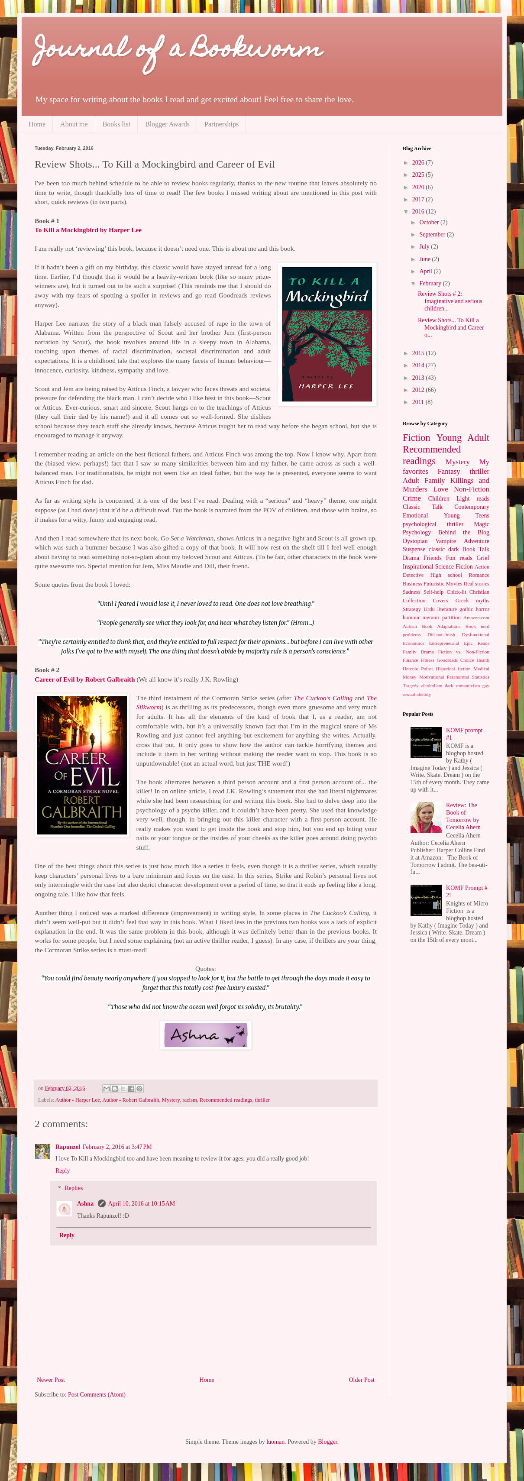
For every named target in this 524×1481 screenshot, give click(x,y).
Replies (74, 1188)
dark (453, 549)
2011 (419, 402)
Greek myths (472, 601)
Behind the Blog (463, 532)
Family (434, 480)
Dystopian (415, 541)
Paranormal (458, 676)
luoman (275, 1442)
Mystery (171, 1100)
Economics (413, 643)
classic (437, 549)
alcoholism (431, 685)
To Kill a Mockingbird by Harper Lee (89, 229)
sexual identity (417, 694)
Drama (411, 558)
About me (74, 124)
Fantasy (448, 471)
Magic (481, 524)
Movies (454, 584)
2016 (419, 211)
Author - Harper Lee (77, 1100)
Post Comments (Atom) (97, 1394)
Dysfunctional (475, 634)
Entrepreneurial (444, 643)
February (431, 283)
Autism (410, 626)
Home (37, 124)
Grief (482, 558)
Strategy (412, 609)
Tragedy (411, 685)
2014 (419, 365)
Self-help (433, 592)
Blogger (327, 1442)
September (432, 234)
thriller (262, 1100)
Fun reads (459, 558)
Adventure (476, 541)
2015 (419, 353)
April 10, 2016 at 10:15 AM (141, 1203)
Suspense (414, 549)
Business (412, 584)
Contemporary (471, 507)
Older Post (362, 1380)
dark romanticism (462, 685)
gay (485, 685)
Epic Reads (476, 643)
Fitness (427, 660)
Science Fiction (454, 566)
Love (440, 489)
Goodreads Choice (455, 660)
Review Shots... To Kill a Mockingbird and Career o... (451, 327)
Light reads (472, 498)
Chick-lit (456, 592)
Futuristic (434, 584)
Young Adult (462, 437)
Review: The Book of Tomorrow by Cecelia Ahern (463, 816)
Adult (411, 480)
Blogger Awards (167, 124)
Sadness (411, 592)
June (425, 259)
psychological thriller (433, 524)
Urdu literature (440, 609)
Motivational (431, 676)
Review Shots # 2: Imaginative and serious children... (450, 301)
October (429, 222)
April (426, 271)
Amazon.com (476, 617)
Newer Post (51, 1380)
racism (189, 1100)
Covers (440, 601)
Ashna (86, 1203)
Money (410, 676)
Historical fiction (453, 668)
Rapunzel (67, 1147)
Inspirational (418, 566)
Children (439, 498)
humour (411, 617)
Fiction (416, 437)
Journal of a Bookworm (178, 51)
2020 (419, 187)
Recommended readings (226, 1100)
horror (482, 609)
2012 (419, 390)
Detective (413, 575)
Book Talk (476, 549)
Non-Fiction (471, 489)
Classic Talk (423, 507)
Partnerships (221, 124)
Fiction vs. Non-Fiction (464, 651)
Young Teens (466, 515)
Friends (433, 558)
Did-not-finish (441, 634)
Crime (412, 498)
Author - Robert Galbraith (130, 1100)
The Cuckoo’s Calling (323, 698)
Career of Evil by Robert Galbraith (85, 679)
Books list (116, 124)
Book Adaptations (441, 626)
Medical (481, 668)
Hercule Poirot (418, 668)
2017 (419, 199)
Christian (479, 592)
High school (446, 575)
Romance (479, 575)
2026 (419, 162)
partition (451, 617)
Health (482, 660)
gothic (466, 609)
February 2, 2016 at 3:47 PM (117, 1147)
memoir (431, 617)
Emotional (415, 515)
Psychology (417, 532)
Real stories (476, 584)
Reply (62, 1170)
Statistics (480, 676)
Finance (410, 660)
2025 (419, 174)
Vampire (446, 541)
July (425, 246)
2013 (419, 378)
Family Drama (418, 651)
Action (482, 567)
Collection (414, 601)
